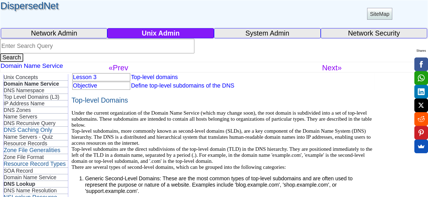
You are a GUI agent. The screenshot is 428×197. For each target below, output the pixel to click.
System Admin (267, 33)
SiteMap (379, 14)
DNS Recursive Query (29, 123)
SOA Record (18, 171)
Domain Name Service (30, 177)
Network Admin (54, 33)
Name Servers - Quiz (28, 137)
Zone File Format (24, 157)
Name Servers (20, 117)
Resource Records (25, 143)
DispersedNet (29, 5)
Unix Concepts (21, 77)
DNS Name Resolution (30, 190)
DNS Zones (17, 110)
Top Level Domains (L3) (31, 97)
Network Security (374, 33)
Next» (332, 67)
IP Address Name (24, 103)
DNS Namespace (24, 90)
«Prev (118, 67)
